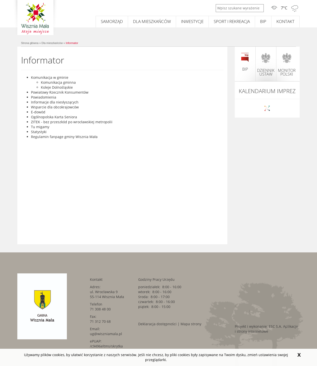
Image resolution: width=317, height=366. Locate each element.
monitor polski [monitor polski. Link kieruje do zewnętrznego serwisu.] (287, 64)
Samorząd (112, 21)
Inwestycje (192, 21)
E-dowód (38, 112)
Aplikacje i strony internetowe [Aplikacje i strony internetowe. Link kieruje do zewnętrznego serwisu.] (266, 329)
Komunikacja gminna (58, 82)
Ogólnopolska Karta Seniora (54, 117)
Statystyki (39, 131)
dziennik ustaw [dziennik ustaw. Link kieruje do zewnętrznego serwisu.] (265, 64)
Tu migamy (40, 126)
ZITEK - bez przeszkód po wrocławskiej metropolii (71, 122)
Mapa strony (191, 324)
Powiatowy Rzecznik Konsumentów (59, 92)
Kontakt (285, 21)
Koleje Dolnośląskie (57, 87)
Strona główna (29, 42)
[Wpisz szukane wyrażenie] (240, 8)
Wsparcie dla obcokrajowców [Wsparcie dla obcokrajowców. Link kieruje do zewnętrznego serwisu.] (55, 107)
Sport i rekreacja (232, 21)
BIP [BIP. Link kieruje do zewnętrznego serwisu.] (263, 21)
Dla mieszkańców (152, 21)
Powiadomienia (43, 97)
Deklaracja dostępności (157, 324)
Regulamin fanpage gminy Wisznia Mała (64, 136)
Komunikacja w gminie (49, 77)
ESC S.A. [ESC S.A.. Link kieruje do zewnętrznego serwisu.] (275, 326)
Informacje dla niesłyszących (55, 102)
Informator (72, 42)
